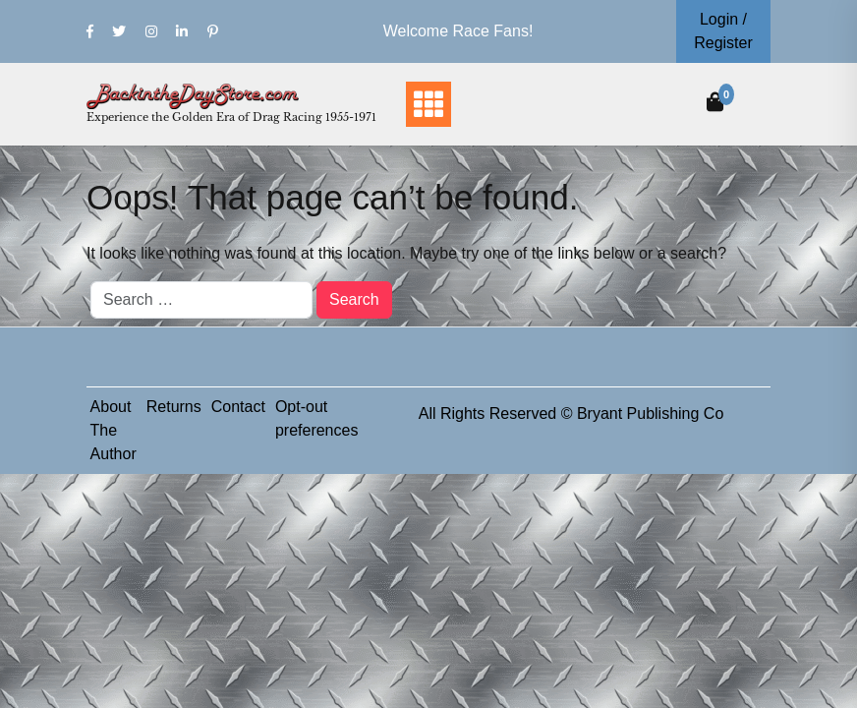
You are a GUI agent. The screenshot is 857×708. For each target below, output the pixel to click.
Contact (238, 406)
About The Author (113, 430)
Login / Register (723, 31)
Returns (173, 406)
